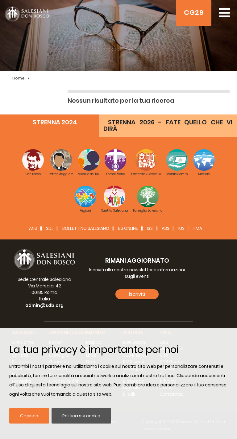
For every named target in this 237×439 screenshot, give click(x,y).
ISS (150, 228)
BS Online (128, 228)
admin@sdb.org (44, 305)
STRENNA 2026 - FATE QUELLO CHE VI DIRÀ (167, 125)
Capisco (29, 416)
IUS (181, 228)
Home (18, 78)
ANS (33, 228)
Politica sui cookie (81, 416)
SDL (49, 228)
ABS (165, 228)
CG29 (194, 12)
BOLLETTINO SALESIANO (85, 228)
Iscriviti (137, 294)
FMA (197, 228)
